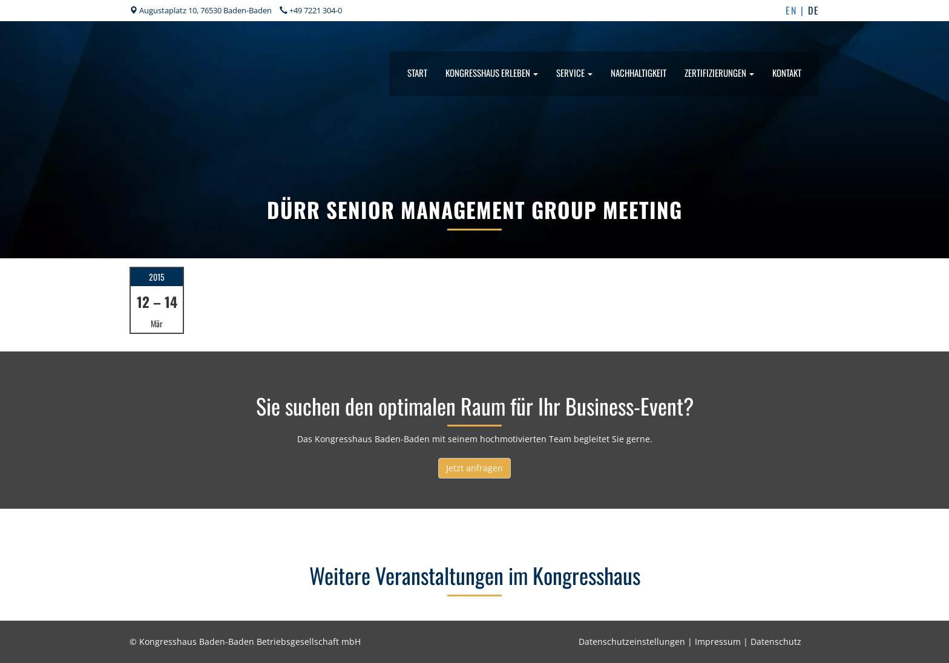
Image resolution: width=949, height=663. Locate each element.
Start (417, 72)
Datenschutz (775, 641)
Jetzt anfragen (474, 468)
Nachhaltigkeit (638, 72)
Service (574, 72)
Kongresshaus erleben (491, 72)
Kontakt (786, 72)
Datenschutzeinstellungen (632, 641)
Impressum (718, 641)
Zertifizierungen (719, 72)
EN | (797, 10)
